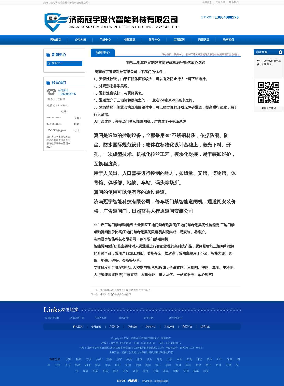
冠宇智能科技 (176, 318)
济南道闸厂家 (77, 318)
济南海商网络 (161, 381)
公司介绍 (220, 2)
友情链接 (69, 309)
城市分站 (54, 359)
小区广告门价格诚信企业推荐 (115, 294)
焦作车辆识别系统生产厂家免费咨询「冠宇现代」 (126, 290)
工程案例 (179, 39)
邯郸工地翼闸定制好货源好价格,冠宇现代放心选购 (212, 54)
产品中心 (105, 39)
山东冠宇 (124, 318)
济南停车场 (100, 318)
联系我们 (234, 2)
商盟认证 (203, 39)
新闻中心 (154, 39)
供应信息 (207, 2)
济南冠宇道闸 (52, 318)
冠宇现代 (148, 318)
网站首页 (55, 39)
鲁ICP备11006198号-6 (191, 347)
